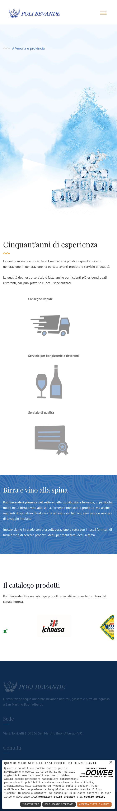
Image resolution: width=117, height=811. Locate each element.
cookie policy (94, 797)
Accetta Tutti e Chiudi (94, 804)
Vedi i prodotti (25, 110)
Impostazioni (30, 804)
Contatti (65, 110)
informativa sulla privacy (54, 797)
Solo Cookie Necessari (59, 804)
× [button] (111, 762)
